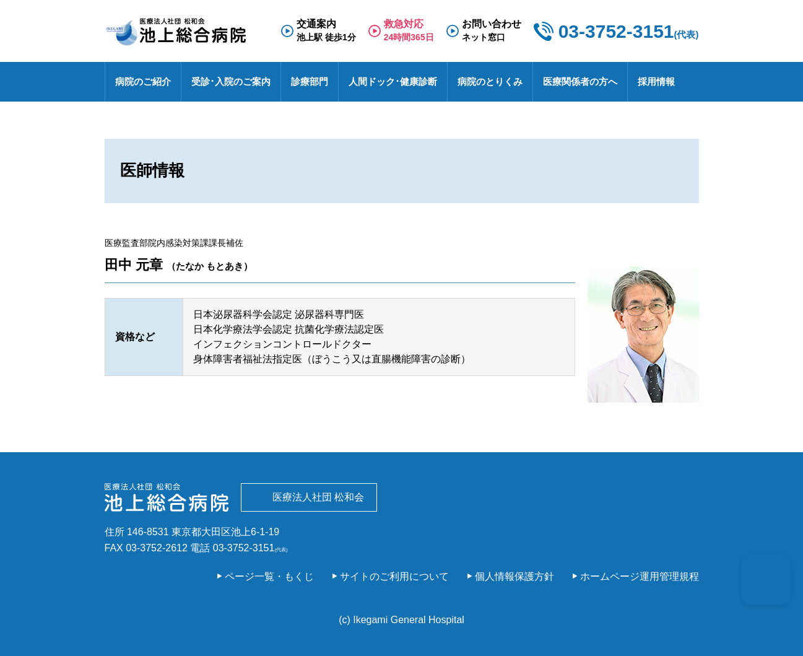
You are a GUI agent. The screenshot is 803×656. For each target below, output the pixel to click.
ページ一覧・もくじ (269, 576)
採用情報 (656, 81)
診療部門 (309, 81)
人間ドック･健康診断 (393, 81)
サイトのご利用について (394, 576)
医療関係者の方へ (580, 81)
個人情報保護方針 (514, 576)
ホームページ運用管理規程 (639, 576)
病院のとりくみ (490, 81)
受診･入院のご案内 (231, 81)
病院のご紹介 (143, 81)
